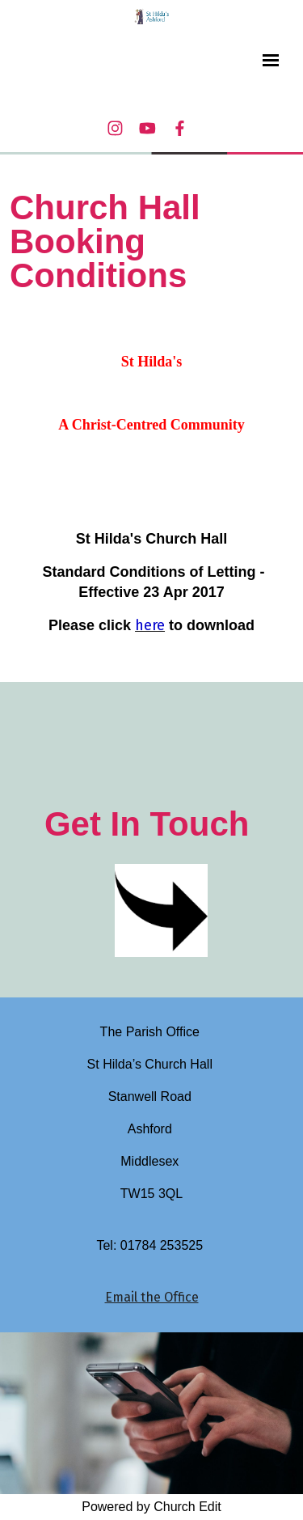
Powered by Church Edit (151, 1507)
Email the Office (152, 1297)
